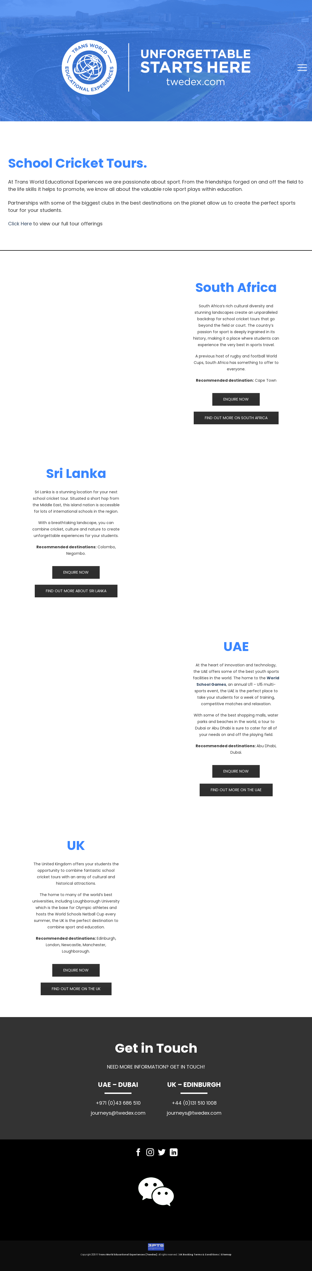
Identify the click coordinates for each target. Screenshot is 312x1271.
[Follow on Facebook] (138, 1153)
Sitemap (226, 1254)
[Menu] (302, 67)
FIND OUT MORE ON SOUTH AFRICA (236, 418)
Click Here (20, 223)
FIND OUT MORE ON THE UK (76, 988)
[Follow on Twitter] (162, 1153)
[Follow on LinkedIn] (174, 1153)
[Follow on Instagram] (150, 1153)
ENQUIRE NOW (236, 399)
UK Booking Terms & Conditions (199, 1254)
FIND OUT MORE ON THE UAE (236, 790)
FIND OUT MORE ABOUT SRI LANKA (76, 591)
